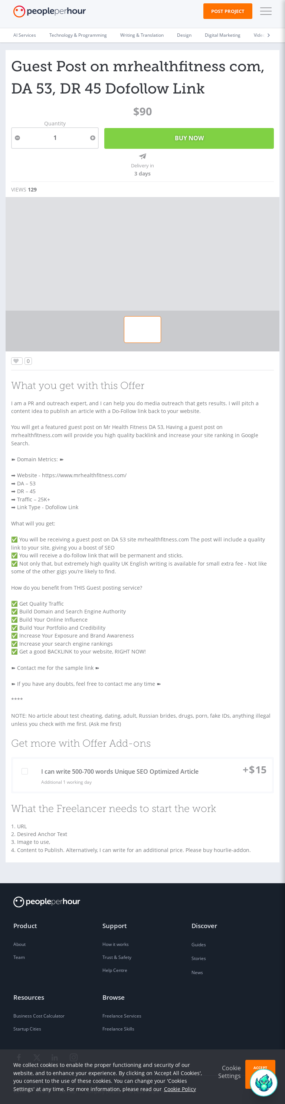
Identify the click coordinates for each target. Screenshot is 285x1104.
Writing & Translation (142, 35)
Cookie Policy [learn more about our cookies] (180, 1088)
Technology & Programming (78, 35)
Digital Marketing (222, 35)
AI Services (24, 35)
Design (184, 35)
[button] (264, 11)
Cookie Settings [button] (229, 1072)
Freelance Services (121, 1013)
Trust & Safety (116, 954)
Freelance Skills (118, 1026)
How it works (115, 941)
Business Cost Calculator (39, 1013)
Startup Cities (27, 1026)
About (19, 941)
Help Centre (114, 967)
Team (19, 954)
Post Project (228, 11)
